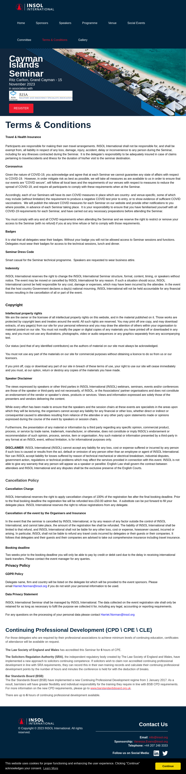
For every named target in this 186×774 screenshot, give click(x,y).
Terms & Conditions (54, 39)
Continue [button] (168, 766)
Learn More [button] (50, 768)
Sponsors (42, 23)
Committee (24, 39)
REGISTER (21, 108)
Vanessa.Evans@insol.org (151, 741)
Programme (89, 23)
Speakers (65, 23)
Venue (112, 23)
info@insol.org (158, 737)
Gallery (83, 39)
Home (21, 23)
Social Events (136, 23)
